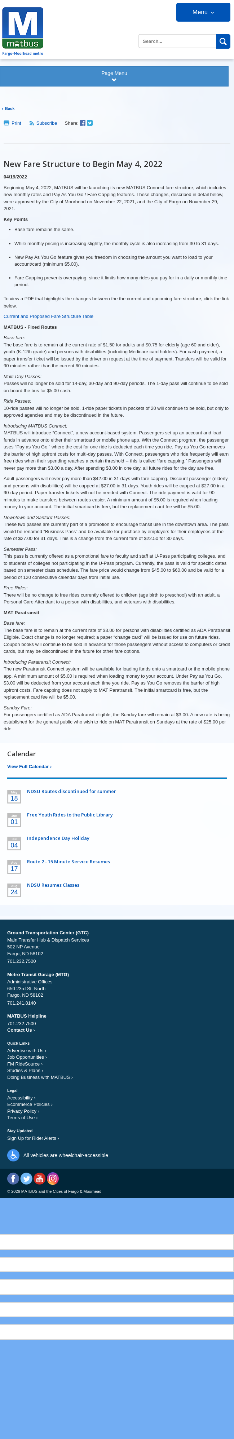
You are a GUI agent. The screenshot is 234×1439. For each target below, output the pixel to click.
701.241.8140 (21, 1003)
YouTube (39, 1178)
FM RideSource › (25, 1064)
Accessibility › (21, 1098)
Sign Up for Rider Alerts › (33, 1138)
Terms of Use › (22, 1117)
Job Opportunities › (27, 1057)
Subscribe (46, 123)
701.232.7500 (21, 961)
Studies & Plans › (25, 1070)
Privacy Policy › (23, 1111)
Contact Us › (21, 1030)
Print (16, 123)
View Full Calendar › (29, 766)
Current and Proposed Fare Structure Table (48, 316)
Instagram (52, 1178)
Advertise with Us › (26, 1050)
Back (9, 108)
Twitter (26, 1178)
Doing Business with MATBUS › (40, 1077)
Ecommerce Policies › (30, 1104)
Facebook (13, 1178)
